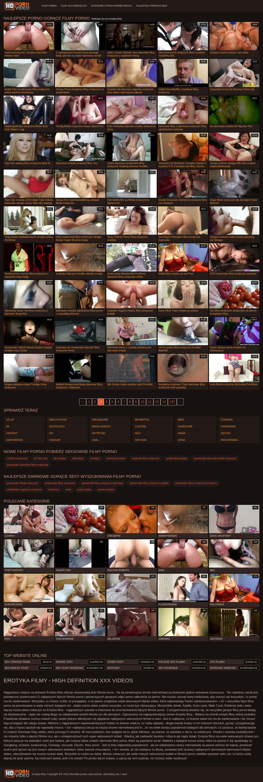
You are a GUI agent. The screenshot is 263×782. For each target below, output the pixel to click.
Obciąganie (100, 419)
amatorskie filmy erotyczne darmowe (102, 483)
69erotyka (77, 458)
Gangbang (228, 426)
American (53, 489)
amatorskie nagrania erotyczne (24, 489)
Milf (138, 433)
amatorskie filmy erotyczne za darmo (196, 483)
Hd (51, 433)
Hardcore (185, 426)
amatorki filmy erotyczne (145, 458)
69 (7, 426)
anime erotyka (106, 489)
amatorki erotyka (115, 458)
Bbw (181, 419)
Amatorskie (14, 439)
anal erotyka (84, 489)
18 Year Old (40, 458)
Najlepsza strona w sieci (151, 6)
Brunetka (142, 419)
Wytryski (98, 433)
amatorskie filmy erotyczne (60, 483)
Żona (181, 439)
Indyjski (140, 439)
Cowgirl (227, 419)
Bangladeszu (101, 426)
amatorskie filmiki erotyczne (22, 483)
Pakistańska (229, 439)
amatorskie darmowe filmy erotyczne (27, 464)
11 (149, 401)
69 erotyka (60, 458)
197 (172, 401)
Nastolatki (57, 426)
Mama (182, 433)
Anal (95, 439)
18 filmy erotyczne (17, 458)
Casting (140, 426)
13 (164, 401)
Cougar (54, 439)
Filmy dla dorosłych (74, 6)
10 (142, 401)
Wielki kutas (58, 419)
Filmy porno (49, 6)
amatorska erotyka (176, 458)
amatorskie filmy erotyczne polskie (149, 483)
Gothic (226, 433)
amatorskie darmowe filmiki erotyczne (215, 458)
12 (157, 401)
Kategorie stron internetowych (111, 6)
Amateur (95, 458)
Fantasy (12, 433)
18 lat (10, 419)
